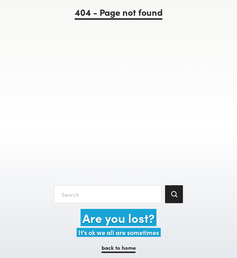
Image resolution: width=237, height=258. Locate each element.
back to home (119, 247)
